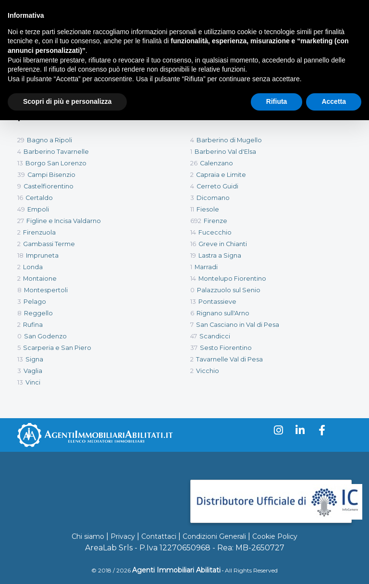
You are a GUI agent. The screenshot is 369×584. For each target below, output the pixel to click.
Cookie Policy (274, 536)
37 (193, 347)
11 (192, 209)
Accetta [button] (333, 101)
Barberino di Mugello (229, 140)
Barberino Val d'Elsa (225, 151)
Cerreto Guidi (217, 186)
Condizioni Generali (214, 536)
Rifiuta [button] (276, 101)
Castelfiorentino (49, 186)
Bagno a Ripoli (49, 140)
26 (193, 163)
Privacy (123, 536)
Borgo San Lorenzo (55, 163)
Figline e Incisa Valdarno (63, 220)
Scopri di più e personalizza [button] (67, 101)
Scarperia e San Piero (57, 347)
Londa (33, 267)
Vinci (32, 382)
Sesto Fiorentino (226, 347)
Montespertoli (46, 290)
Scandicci (214, 336)
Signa (34, 359)
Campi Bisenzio (51, 174)
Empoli (38, 209)
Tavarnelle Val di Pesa (229, 359)
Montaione (40, 278)
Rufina (33, 324)
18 (20, 255)
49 (21, 209)
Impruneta (42, 255)
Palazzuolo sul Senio (228, 290)
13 (20, 163)
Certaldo (39, 197)
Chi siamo (88, 536)
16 (20, 197)
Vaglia (33, 370)
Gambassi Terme (49, 244)
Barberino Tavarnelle (56, 151)
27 (20, 220)
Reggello (38, 313)
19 (193, 255)
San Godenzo (45, 336)
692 (195, 220)
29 (21, 140)
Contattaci (158, 536)
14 (193, 232)
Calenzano (216, 163)
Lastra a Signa (219, 255)
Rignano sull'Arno (223, 313)
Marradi (206, 267)
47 (193, 336)
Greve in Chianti (222, 244)
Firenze (215, 220)
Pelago (35, 301)
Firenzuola (39, 232)
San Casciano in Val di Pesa (237, 324)
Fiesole (208, 209)
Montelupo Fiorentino (232, 278)
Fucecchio (215, 232)
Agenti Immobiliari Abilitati (176, 570)
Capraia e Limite (221, 174)
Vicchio (207, 370)
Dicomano (213, 197)
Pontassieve (217, 301)
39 (21, 174)
